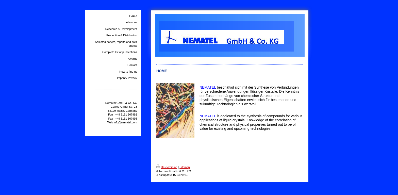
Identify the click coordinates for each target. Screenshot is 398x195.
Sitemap (184, 167)
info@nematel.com (125, 122)
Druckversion (166, 167)
